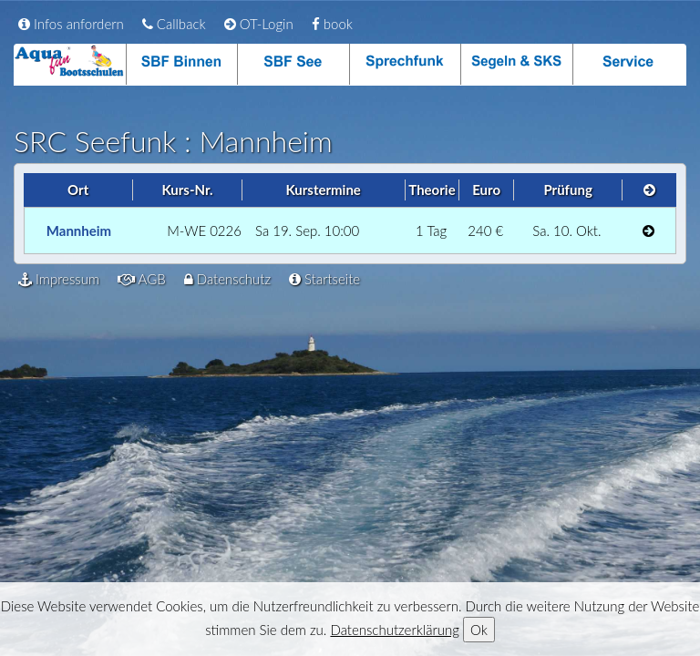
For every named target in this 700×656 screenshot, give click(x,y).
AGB (142, 279)
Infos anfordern (71, 23)
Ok (479, 629)
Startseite (324, 279)
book (332, 23)
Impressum (58, 279)
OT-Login (258, 23)
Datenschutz (227, 279)
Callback (174, 23)
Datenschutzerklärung (394, 629)
